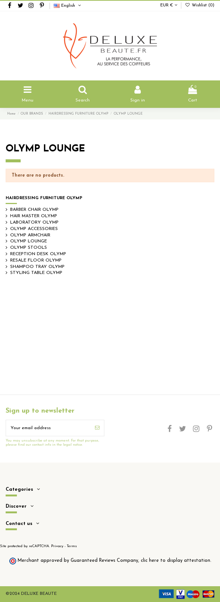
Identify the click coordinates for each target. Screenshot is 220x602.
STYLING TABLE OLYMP (36, 273)
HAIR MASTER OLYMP (33, 216)
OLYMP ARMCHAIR (30, 235)
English (68, 6)
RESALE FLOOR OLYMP (36, 260)
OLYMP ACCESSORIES (34, 229)
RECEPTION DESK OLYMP (38, 254)
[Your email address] (48, 428)
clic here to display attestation (175, 560)
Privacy (57, 546)
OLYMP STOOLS (28, 247)
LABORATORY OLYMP (34, 222)
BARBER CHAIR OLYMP (34, 209)
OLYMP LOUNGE (28, 241)
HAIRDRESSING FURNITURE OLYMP (44, 198)
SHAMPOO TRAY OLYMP (37, 267)
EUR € (168, 5)
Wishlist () (199, 5)
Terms (72, 546)
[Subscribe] (97, 428)
